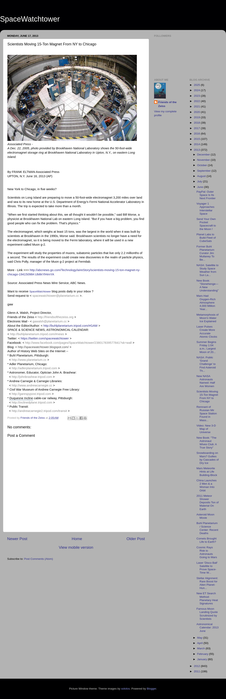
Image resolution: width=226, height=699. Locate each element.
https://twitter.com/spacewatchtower (45, 338)
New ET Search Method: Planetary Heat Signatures (207, 598)
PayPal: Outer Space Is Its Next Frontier (206, 195)
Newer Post (17, 539)
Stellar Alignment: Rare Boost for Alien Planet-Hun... (207, 583)
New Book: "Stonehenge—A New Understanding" (207, 285)
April (200, 643)
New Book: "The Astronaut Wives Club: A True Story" (206, 442)
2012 (197, 666)
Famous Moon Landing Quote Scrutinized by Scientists (207, 613)
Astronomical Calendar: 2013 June (207, 627)
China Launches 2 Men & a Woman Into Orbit (206, 485)
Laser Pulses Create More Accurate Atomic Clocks (206, 331)
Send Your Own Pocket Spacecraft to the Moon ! (206, 224)
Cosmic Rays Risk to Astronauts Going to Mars (206, 552)
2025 (197, 84)
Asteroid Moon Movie (205, 516)
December (204, 154)
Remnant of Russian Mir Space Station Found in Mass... (206, 413)
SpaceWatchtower (30, 19)
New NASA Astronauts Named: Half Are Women (205, 381)
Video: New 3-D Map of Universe (206, 429)
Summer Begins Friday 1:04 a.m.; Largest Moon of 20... (206, 347)
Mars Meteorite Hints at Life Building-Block (206, 471)
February (203, 653)
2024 (197, 90)
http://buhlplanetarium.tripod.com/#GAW (70, 325)
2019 (197, 117)
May (200, 637)
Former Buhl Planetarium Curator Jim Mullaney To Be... (205, 253)
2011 (197, 671)
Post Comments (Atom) (38, 558)
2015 (197, 138)
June (200, 187)
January (202, 659)
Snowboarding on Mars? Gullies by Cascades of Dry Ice (207, 457)
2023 (197, 95)
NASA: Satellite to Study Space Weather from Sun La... (207, 270)
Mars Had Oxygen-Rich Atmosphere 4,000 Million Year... (206, 302)
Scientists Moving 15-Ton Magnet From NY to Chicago (207, 396)
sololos (125, 688)
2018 (197, 122)
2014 (197, 144)
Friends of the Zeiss (167, 104)
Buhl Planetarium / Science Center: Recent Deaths (207, 528)
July (200, 181)
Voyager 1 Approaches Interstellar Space (205, 208)
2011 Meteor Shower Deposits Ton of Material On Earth (207, 502)
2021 (197, 106)
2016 (197, 133)
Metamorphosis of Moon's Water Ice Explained (207, 318)
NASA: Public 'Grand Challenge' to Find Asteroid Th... (206, 364)
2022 (197, 101)
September (204, 170)
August (202, 176)
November (204, 159)
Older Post (136, 539)
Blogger (151, 688)
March (201, 648)
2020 (197, 112)
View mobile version (76, 547)
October (202, 165)
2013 (197, 149)
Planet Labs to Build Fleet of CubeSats (206, 238)
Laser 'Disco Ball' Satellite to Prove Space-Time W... (207, 567)
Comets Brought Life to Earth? (206, 540)
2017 (197, 128)
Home (77, 539)
